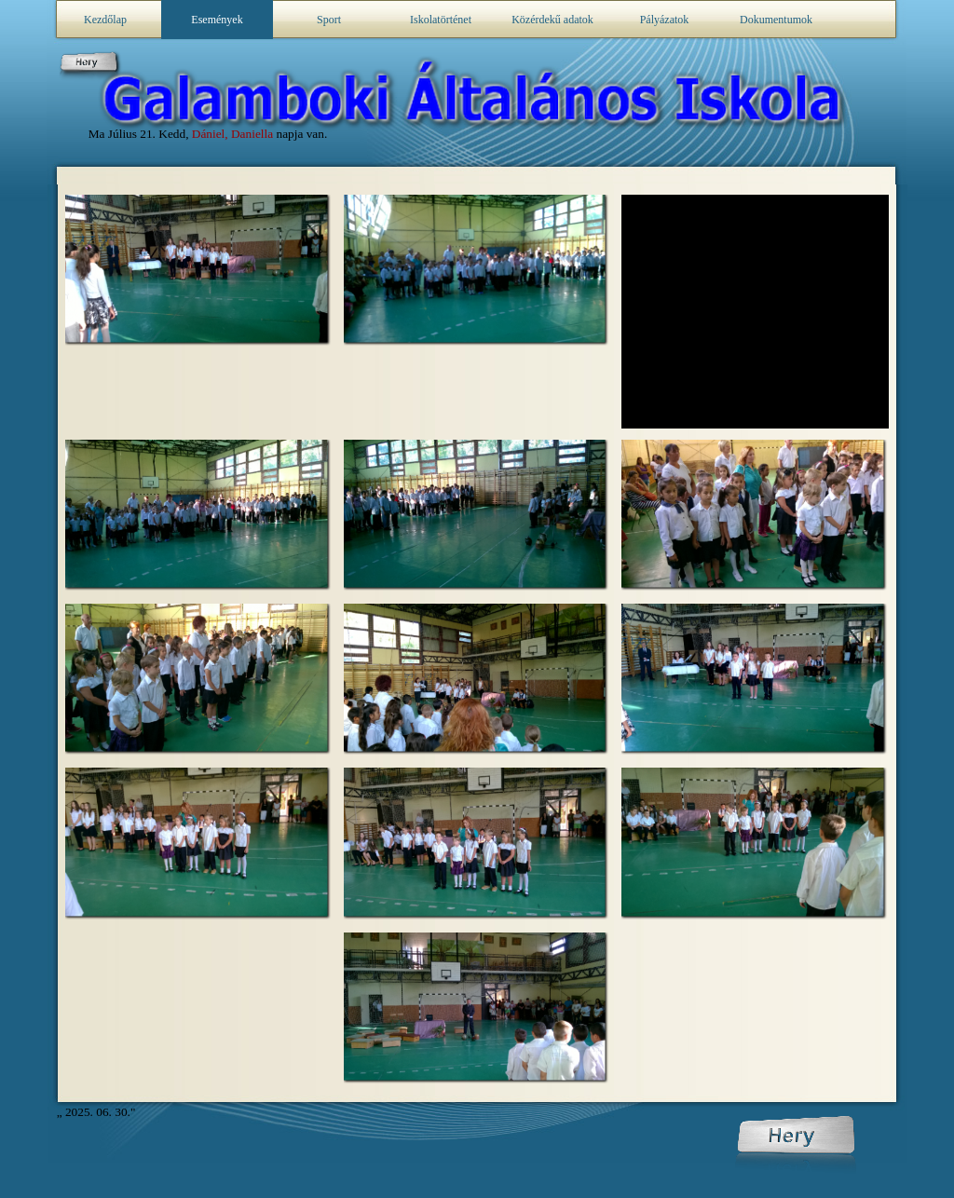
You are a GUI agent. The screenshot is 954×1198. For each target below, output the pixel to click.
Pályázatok (664, 19)
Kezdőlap (105, 19)
